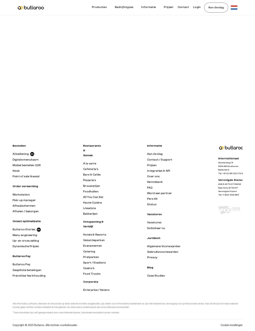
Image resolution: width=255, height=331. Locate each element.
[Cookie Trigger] (232, 325)
